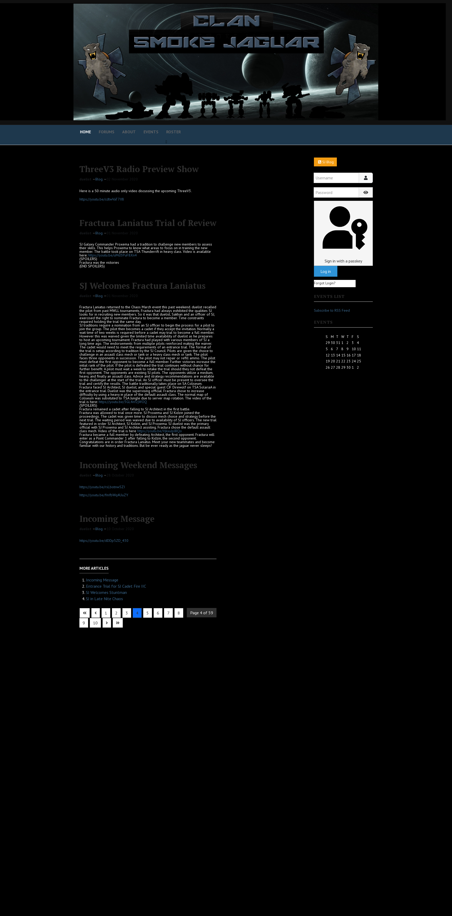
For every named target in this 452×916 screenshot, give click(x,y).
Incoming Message (116, 518)
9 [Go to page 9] (84, 622)
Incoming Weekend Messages (138, 465)
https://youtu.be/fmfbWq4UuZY (103, 495)
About (129, 131)
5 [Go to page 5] (147, 613)
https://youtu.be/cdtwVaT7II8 (101, 199)
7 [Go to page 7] (168, 613)
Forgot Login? (325, 283)
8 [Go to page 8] (179, 613)
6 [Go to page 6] (158, 613)
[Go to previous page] (95, 613)
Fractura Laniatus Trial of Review (147, 222)
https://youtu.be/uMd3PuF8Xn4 (112, 255)
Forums (106, 131)
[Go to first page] (84, 613)
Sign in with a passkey (343, 233)
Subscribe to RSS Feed (332, 310)
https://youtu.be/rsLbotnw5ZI (102, 487)
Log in (325, 271)
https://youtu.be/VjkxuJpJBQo (159, 431)
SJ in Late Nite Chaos (104, 598)
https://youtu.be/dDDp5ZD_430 (103, 540)
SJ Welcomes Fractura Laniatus (142, 285)
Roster (173, 131)
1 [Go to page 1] (106, 613)
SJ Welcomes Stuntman (106, 592)
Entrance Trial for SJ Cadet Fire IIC (116, 586)
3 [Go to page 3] (127, 613)
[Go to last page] (118, 623)
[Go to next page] (106, 623)
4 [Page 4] (137, 613)
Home (85, 131)
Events (151, 131)
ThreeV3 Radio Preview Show (139, 169)
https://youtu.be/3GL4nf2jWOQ (123, 401)
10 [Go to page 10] (95, 622)
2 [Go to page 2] (116, 613)
